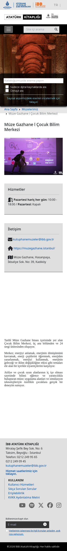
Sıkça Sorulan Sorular (22, 489)
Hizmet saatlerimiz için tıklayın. (21, 472)
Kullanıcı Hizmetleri (21, 484)
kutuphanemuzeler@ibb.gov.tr (33, 239)
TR (56, 5)
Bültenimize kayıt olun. (17, 518)
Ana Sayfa (11, 109)
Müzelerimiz (30, 109)
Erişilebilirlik (16, 493)
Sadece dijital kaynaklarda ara (25, 87)
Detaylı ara (14, 90)
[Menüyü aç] (8, 29)
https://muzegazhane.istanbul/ (34, 248)
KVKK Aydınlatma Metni (24, 497)
